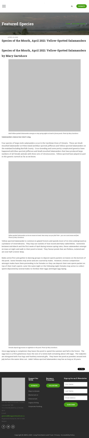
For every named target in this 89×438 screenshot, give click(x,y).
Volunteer (53, 386)
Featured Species (79, 24)
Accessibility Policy (68, 435)
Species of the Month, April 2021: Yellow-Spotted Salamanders (44, 40)
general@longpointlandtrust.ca (13, 416)
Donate (81, 6)
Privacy (57, 435)
